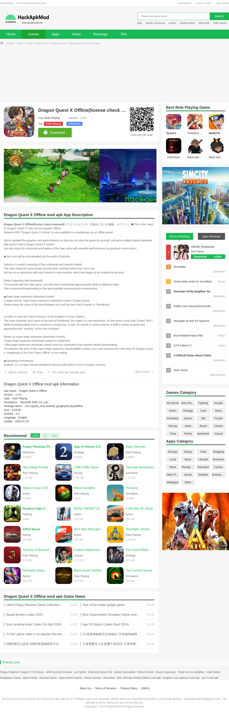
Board (203, 425)
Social (188, 474)
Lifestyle (203, 459)
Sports (188, 418)
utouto (172, 22)
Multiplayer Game (10, 677)
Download (54, 132)
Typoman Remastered (141, 467)
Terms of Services (105, 688)
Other (188, 482)
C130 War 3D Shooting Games (141, 508)
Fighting (203, 403)
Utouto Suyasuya (202, 246)
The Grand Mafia (137, 549)
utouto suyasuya (155, 22)
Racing (173, 425)
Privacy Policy (128, 688)
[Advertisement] (114, 74)
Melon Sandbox (84, 488)
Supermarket (187, 22)
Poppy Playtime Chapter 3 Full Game (22, 672)
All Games (173, 403)
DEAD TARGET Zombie (89, 508)
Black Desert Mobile (87, 570)
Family (188, 433)
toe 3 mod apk (210, 677)
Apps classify (222, 3)
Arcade (218, 403)
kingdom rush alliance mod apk (181, 677)
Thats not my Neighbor (191, 672)
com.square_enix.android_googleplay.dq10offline (54, 406)
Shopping (218, 451)
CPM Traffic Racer (86, 467)
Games (33, 34)
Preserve (132, 488)
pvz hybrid (80, 672)
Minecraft (204, 22)
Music (218, 410)
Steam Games (92, 677)
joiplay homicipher (124, 672)
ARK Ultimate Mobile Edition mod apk (138, 677)
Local (172, 459)
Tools (203, 451)
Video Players (172, 474)
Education (203, 467)
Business (218, 459)
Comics (218, 467)
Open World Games (70, 677)
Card (203, 410)
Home (10, 34)
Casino (218, 425)
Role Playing (42, 43)
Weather (203, 474)
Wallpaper (173, 482)
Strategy (188, 410)
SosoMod (108, 677)
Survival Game (48, 677)
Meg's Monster (135, 446)
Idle (203, 418)
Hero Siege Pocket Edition (38, 467)
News (76, 34)
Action (173, 410)
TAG (123, 34)
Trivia (172, 433)
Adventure (74, 123)
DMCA (145, 688)
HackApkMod (184, 3)
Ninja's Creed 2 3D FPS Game (38, 488)
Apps (56, 34)
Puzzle (218, 418)
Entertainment (218, 474)
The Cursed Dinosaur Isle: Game (141, 570)
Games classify (203, 3)
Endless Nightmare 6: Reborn (89, 549)
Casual (218, 433)
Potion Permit (145, 672)
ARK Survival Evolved (59, 672)
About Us (85, 688)
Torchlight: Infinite (137, 529)
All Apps (173, 451)
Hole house (220, 22)
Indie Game (213, 672)
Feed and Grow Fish (100, 672)
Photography (188, 467)
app (139, 22)
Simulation (172, 418)
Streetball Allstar (34, 570)
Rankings (100, 34)
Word (188, 425)
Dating (188, 451)
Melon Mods (30, 677)
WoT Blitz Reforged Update (89, 529)
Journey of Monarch (36, 549)
